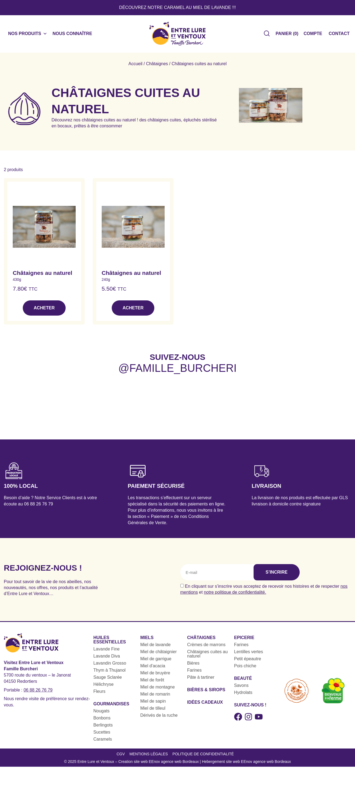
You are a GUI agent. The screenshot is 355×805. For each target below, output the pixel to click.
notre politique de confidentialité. (235, 594)
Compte (313, 34)
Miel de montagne (157, 688)
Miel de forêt (152, 681)
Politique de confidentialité (203, 756)
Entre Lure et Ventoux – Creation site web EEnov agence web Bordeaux (138, 765)
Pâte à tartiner (201, 679)
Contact (339, 34)
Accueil (135, 65)
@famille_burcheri (177, 370)
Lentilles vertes (248, 653)
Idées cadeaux (205, 704)
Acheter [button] (44, 309)
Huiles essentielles (109, 641)
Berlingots (103, 726)
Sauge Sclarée (107, 679)
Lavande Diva (106, 657)
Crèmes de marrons (206, 646)
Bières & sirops (206, 691)
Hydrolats (243, 694)
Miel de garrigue (155, 660)
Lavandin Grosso (109, 664)
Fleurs (99, 693)
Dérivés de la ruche (159, 717)
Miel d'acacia (152, 667)
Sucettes (101, 733)
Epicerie (244, 639)
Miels (146, 639)
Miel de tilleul (152, 709)
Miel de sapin (153, 702)
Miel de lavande (155, 646)
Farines (194, 671)
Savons (241, 687)
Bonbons (101, 719)
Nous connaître (72, 34)
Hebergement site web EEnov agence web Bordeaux (246, 765)
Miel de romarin (155, 695)
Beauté (243, 680)
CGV (119, 756)
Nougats (101, 712)
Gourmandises (111, 705)
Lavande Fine (106, 650)
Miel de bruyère (155, 674)
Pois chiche (245, 667)
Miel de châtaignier (158, 653)
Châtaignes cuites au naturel (207, 655)
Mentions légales (148, 756)
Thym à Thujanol (109, 671)
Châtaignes (157, 65)
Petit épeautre (247, 660)
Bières (193, 664)
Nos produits (27, 34)
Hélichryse (103, 686)
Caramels (102, 740)
